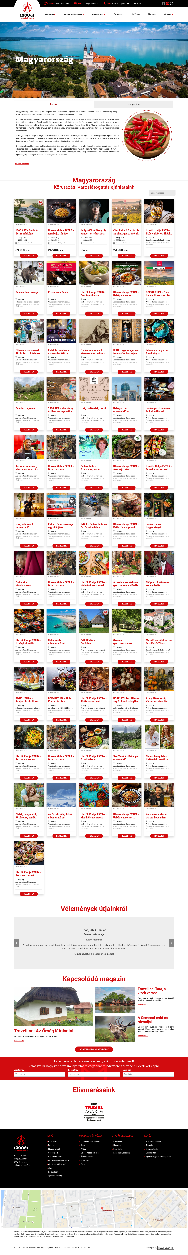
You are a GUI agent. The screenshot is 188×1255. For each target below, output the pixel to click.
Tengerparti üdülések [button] (73, 14)
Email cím (127, 1070)
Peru (82, 1164)
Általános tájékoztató (56, 1164)
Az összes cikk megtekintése (94, 1049)
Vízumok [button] (168, 14)
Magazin (152, 14)
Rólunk (50, 1145)
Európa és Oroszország (89, 1141)
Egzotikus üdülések (121, 1153)
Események (119, 14)
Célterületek (150, 1153)
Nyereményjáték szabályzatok (157, 1157)
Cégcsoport (52, 1153)
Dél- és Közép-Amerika (89, 1153)
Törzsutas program (153, 1141)
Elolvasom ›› (19, 1040)
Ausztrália (84, 1160)
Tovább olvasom (22, 164)
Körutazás (117, 1141)
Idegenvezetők (53, 1149)
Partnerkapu (52, 1172)
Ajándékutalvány (54, 1176)
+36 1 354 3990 (20, 1155)
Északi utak (117, 1149)
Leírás (53, 104)
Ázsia (82, 1145)
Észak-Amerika (86, 1157)
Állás (49, 1168)
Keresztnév (73, 1070)
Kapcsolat (52, 1141)
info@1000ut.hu (20, 1159)
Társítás (148, 1145)
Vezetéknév (19, 1070)
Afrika (82, 1149)
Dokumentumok (54, 1157)
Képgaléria (134, 104)
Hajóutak (136, 14)
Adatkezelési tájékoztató (58, 1160)
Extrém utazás (151, 1149)
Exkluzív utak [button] (98, 14)
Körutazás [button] (49, 14)
